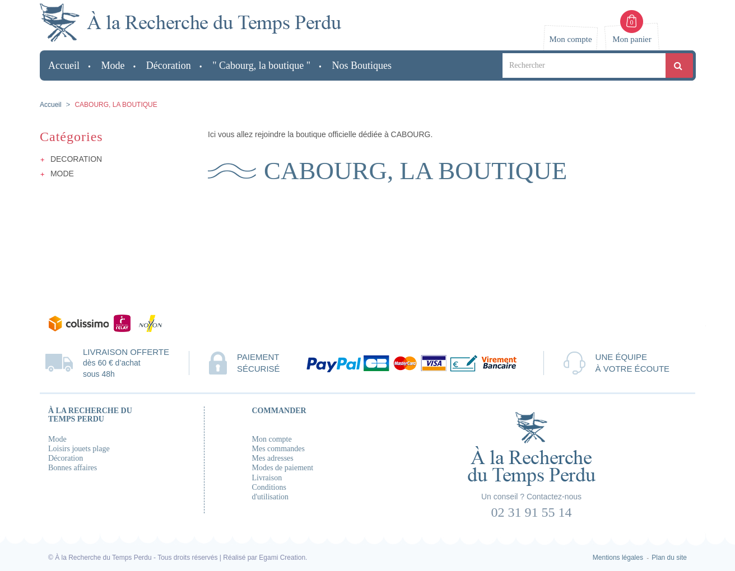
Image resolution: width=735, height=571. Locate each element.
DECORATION (76, 159)
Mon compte (272, 439)
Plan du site (669, 557)
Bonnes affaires (72, 468)
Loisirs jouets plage (79, 448)
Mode (57, 439)
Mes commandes (278, 448)
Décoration (65, 458)
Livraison (267, 478)
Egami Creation (282, 557)
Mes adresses (273, 458)
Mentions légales (618, 557)
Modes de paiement (283, 468)
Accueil (51, 105)
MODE (62, 173)
